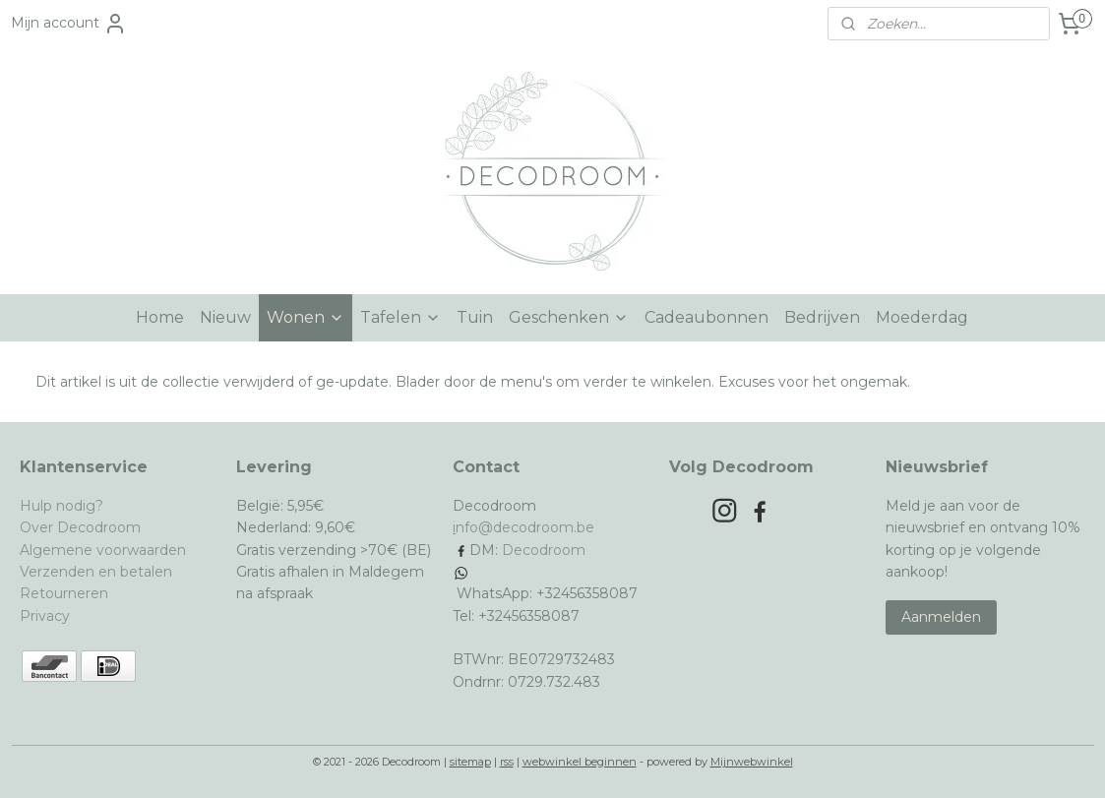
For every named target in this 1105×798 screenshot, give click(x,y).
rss (507, 761)
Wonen (305, 317)
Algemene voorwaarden (103, 550)
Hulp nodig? (61, 506)
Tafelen (400, 317)
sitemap (470, 761)
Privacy (45, 616)
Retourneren (64, 593)
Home (160, 317)
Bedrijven (822, 317)
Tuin (475, 317)
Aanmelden (941, 617)
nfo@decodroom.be (525, 527)
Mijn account (69, 23)
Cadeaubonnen (706, 317)
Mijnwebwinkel (751, 761)
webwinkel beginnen (579, 761)
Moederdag (922, 317)
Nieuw (225, 317)
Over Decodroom (80, 527)
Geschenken (569, 317)
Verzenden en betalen (96, 572)
